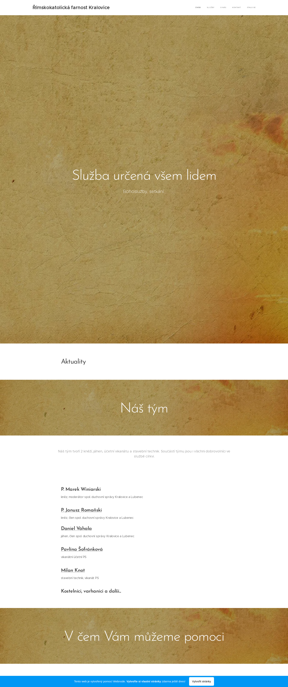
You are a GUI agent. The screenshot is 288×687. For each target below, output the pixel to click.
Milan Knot (73, 570)
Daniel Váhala (76, 528)
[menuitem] (233, 7)
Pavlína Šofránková (82, 549)
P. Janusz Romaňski (81, 510)
